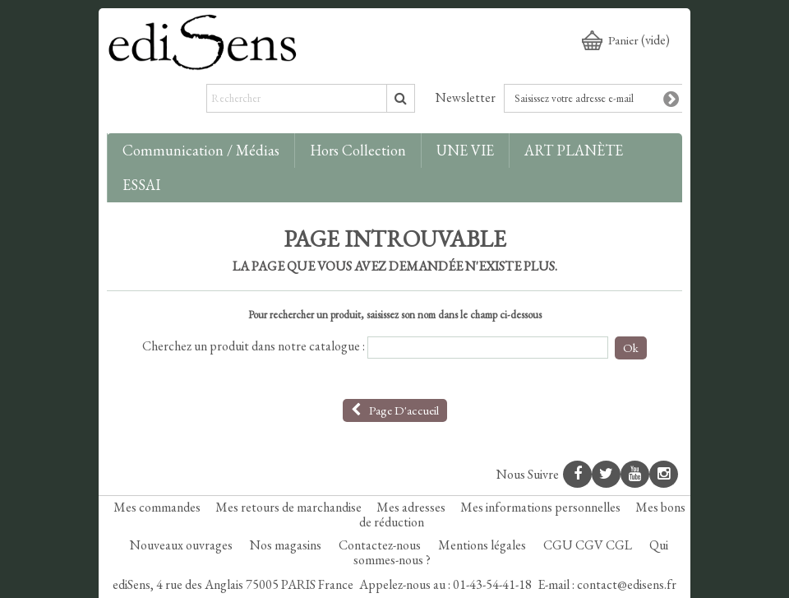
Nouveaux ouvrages (182, 545)
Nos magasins (287, 545)
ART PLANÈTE (573, 150)
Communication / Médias (200, 150)
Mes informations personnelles (540, 507)
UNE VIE (465, 150)
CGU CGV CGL (588, 545)
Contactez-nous (381, 545)
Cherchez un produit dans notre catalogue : (253, 346)
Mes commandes (157, 507)
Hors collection (358, 150)
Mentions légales (483, 545)
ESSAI (141, 184)
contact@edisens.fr (626, 584)
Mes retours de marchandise (288, 507)
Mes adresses (410, 507)
